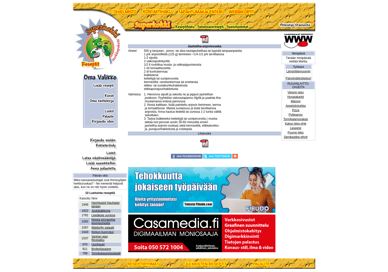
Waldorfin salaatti (102, 227)
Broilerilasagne (101, 249)
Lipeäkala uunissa (103, 215)
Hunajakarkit (295, 97)
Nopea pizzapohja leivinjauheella (103, 221)
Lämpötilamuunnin (298, 71)
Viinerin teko (296, 92)
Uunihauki (97, 244)
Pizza (295, 110)
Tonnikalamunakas (295, 119)
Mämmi (295, 101)
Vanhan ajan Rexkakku (99, 238)
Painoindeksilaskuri (298, 78)
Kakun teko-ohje (295, 123)
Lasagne (295, 128)
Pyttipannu (296, 114)
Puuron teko (296, 132)
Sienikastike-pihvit (296, 137)
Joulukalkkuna (100, 211)
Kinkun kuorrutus (102, 232)
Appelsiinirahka (296, 106)
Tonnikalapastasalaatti (106, 253)
